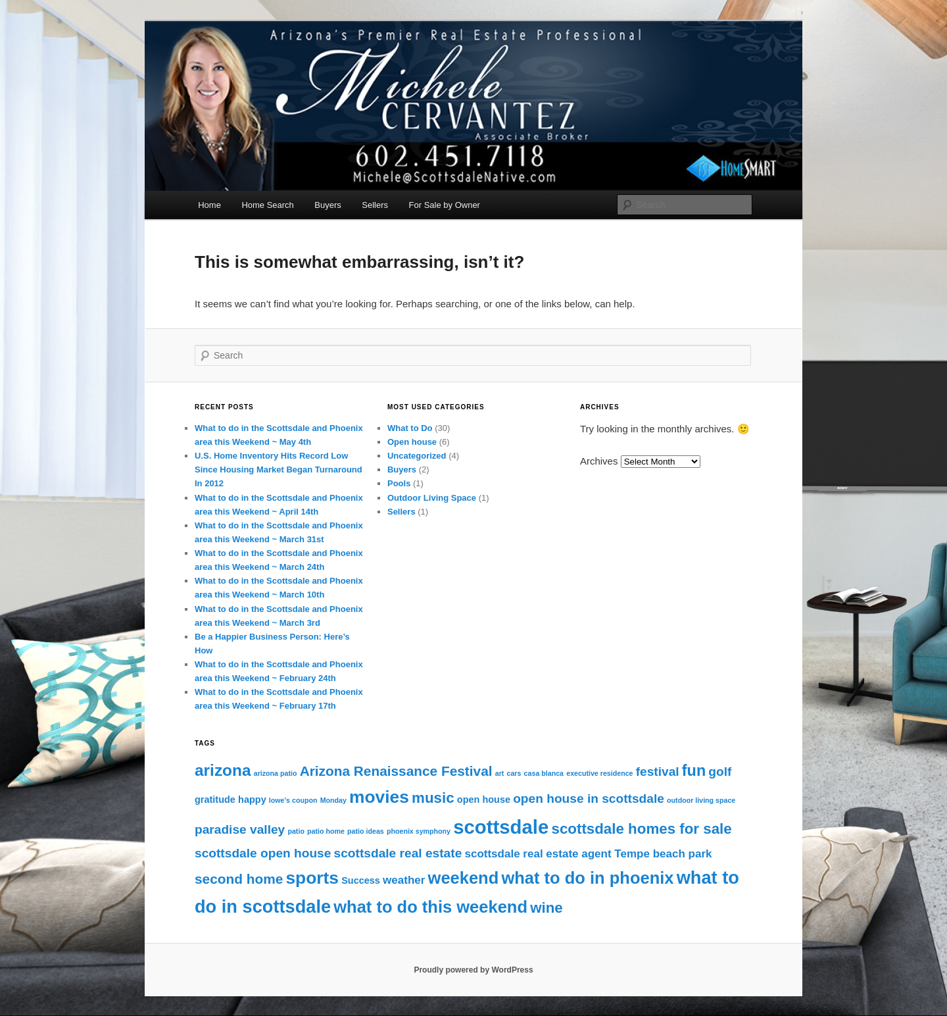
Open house (412, 442)
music (433, 798)
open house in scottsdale (588, 798)
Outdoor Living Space (431, 498)
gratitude (215, 799)
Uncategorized (417, 456)
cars (514, 773)
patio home (326, 831)
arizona (223, 770)
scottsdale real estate (398, 853)
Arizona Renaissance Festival (396, 770)
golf (719, 771)
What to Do (410, 428)
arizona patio (275, 773)
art (499, 773)
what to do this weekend (430, 907)
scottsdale (500, 827)
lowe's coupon (293, 800)
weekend (463, 878)
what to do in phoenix (587, 878)
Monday (333, 800)
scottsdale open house (263, 853)
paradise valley (240, 829)
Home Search (267, 205)
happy (252, 799)
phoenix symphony (418, 831)
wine (546, 908)
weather (404, 880)
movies (379, 797)
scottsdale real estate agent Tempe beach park (588, 854)
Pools (398, 483)
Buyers (327, 205)
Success (360, 880)
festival (657, 771)
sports (312, 878)
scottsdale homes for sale (641, 829)
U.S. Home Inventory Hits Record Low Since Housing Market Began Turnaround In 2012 (278, 469)
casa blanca (544, 773)
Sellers (375, 205)
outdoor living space (701, 800)
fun (694, 770)
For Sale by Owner (444, 205)
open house (483, 799)
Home (209, 205)
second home (239, 878)
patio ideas (365, 831)
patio (295, 831)
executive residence (599, 773)
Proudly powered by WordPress (473, 970)
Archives (599, 461)
